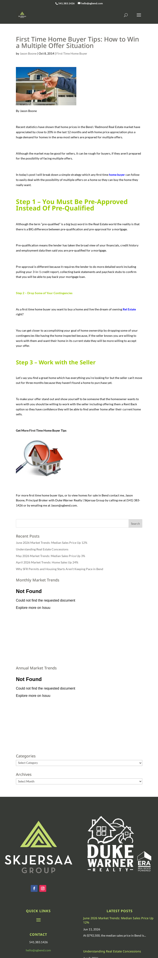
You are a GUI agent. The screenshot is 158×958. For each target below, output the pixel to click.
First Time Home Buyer (71, 53)
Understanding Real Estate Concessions (42, 549)
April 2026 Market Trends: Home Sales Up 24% (47, 562)
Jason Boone (28, 53)
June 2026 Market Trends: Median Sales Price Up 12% (51, 542)
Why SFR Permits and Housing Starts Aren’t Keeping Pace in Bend (59, 569)
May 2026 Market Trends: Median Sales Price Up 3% (50, 556)
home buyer (117, 174)
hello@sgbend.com (38, 950)
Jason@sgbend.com (64, 505)
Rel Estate (129, 309)
